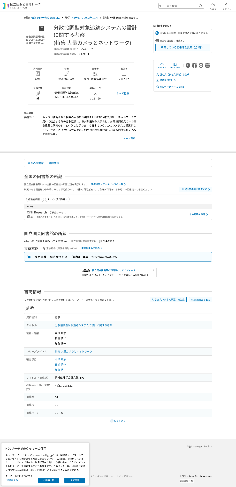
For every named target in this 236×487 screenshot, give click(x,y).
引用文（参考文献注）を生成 (172, 74)
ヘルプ (213, 6)
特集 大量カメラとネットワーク (73, 351)
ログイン (226, 6)
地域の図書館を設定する (196, 189)
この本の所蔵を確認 (197, 214)
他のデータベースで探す (170, 86)
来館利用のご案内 (92, 248)
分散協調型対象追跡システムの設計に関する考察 (83, 325)
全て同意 (74, 480)
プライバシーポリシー (101, 476)
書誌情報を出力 (166, 80)
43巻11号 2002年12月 (85, 18)
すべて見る (122, 93)
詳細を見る (12, 480)
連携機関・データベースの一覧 (109, 184)
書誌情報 (54, 163)
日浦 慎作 (60, 364)
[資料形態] (57, 199)
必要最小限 (48, 480)
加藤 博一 (60, 370)
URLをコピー (175, 66)
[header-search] (181, 6)
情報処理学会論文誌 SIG (45, 18)
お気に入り (162, 66)
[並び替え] (35, 199)
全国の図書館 (36, 163)
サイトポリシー (125, 476)
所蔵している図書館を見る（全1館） (182, 47)
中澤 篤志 (60, 359)
